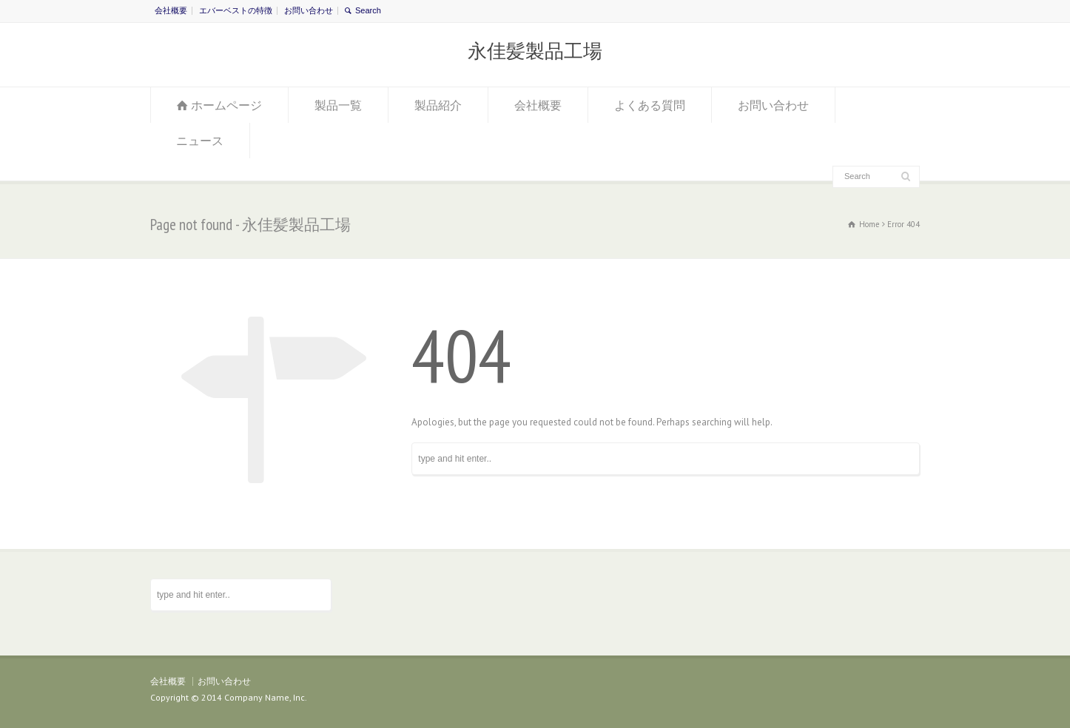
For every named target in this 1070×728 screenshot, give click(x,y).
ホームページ (226, 105)
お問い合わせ (308, 10)
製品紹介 (438, 105)
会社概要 (171, 10)
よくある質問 (649, 105)
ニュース (199, 140)
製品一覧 (338, 105)
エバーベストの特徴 (235, 10)
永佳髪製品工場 (535, 51)
